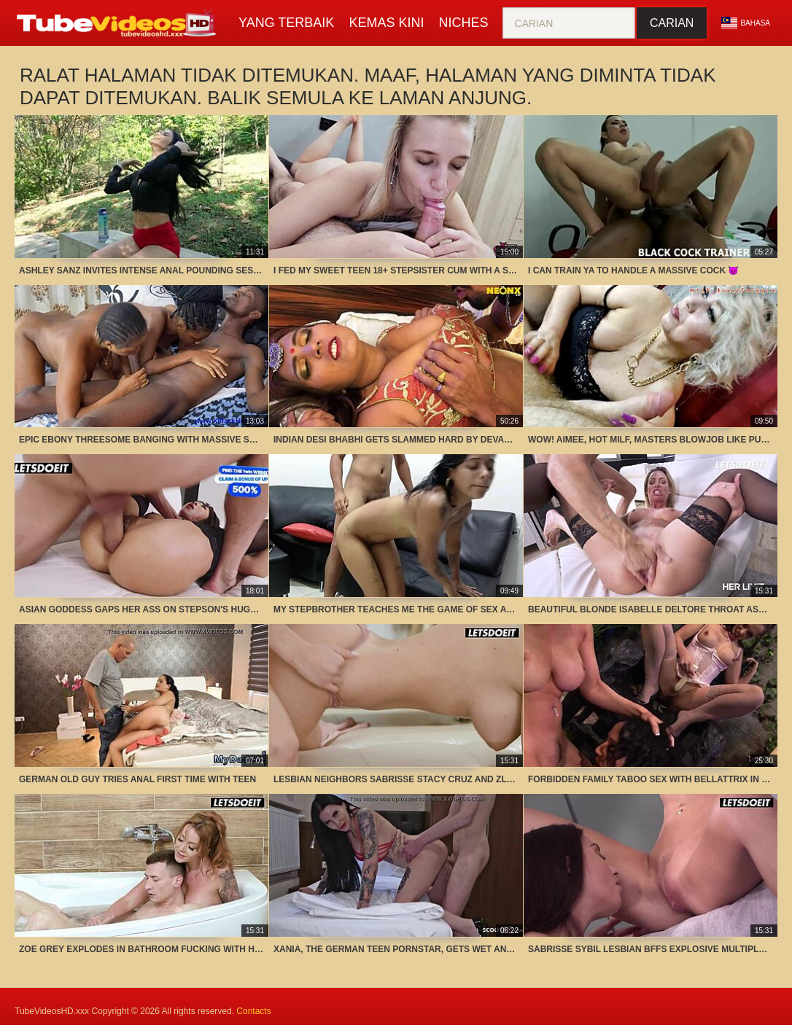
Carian (672, 23)
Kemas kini (386, 22)
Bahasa (745, 22)
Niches (463, 22)
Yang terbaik (286, 22)
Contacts (253, 1011)
